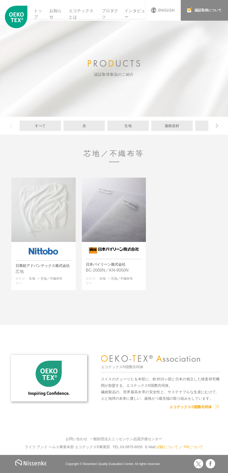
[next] (214, 126)
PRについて (193, 447)
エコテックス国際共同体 (16, 17)
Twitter (198, 463)
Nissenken (33, 463)
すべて (40, 126)
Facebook (210, 463)
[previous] (13, 126)
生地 (128, 126)
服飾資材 (172, 126)
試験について (167, 447)
